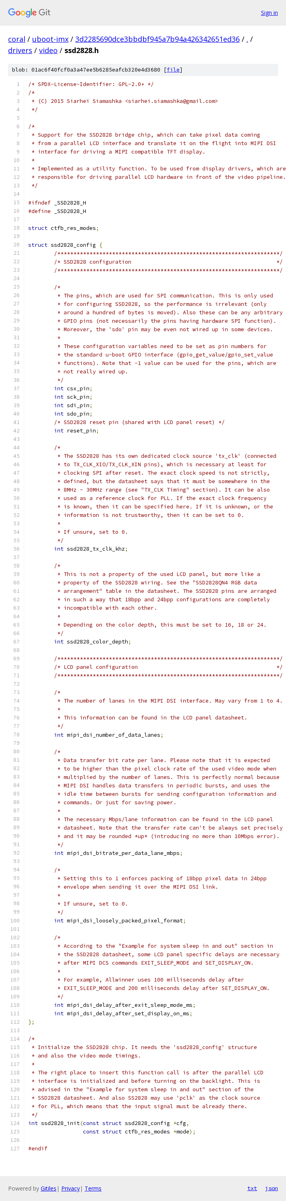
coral (16, 39)
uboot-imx (50, 39)
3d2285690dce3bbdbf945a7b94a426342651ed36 (157, 39)
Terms (93, 1188)
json (271, 1188)
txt (252, 1188)
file (173, 69)
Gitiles (48, 1188)
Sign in (269, 12)
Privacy (70, 1188)
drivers (20, 50)
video (48, 50)
